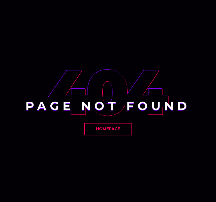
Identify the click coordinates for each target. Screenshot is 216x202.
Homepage (108, 128)
